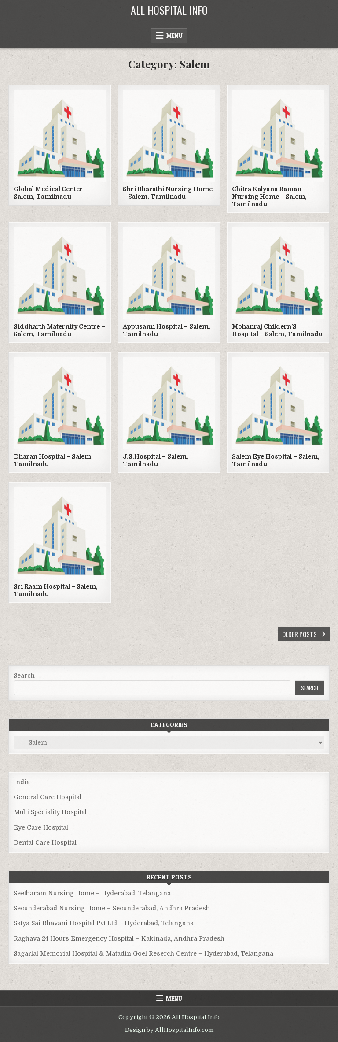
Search (24, 675)
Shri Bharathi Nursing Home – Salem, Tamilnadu (168, 192)
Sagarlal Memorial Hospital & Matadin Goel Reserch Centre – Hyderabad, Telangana (143, 953)
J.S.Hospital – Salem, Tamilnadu (155, 460)
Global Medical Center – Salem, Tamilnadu (51, 192)
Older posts (299, 634)
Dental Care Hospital (45, 842)
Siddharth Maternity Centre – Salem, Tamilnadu (59, 330)
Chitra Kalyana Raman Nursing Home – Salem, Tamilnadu (269, 196)
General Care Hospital (47, 797)
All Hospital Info (169, 10)
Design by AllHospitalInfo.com (169, 1030)
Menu (174, 35)
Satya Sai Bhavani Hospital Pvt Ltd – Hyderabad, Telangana (104, 923)
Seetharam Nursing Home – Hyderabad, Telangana (92, 893)
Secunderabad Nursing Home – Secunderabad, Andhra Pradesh (112, 908)
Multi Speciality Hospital (50, 812)
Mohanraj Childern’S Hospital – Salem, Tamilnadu (277, 330)
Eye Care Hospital (41, 827)
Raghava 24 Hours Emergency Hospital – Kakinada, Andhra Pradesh (119, 938)
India (22, 782)
